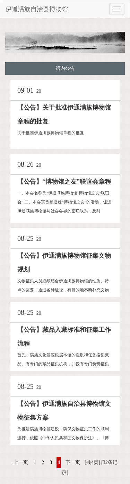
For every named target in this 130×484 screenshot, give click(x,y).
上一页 (21, 462)
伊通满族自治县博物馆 (37, 9)
